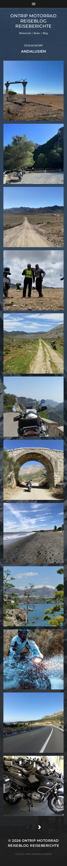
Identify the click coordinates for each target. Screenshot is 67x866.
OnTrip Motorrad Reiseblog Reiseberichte (33, 21)
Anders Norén (41, 854)
